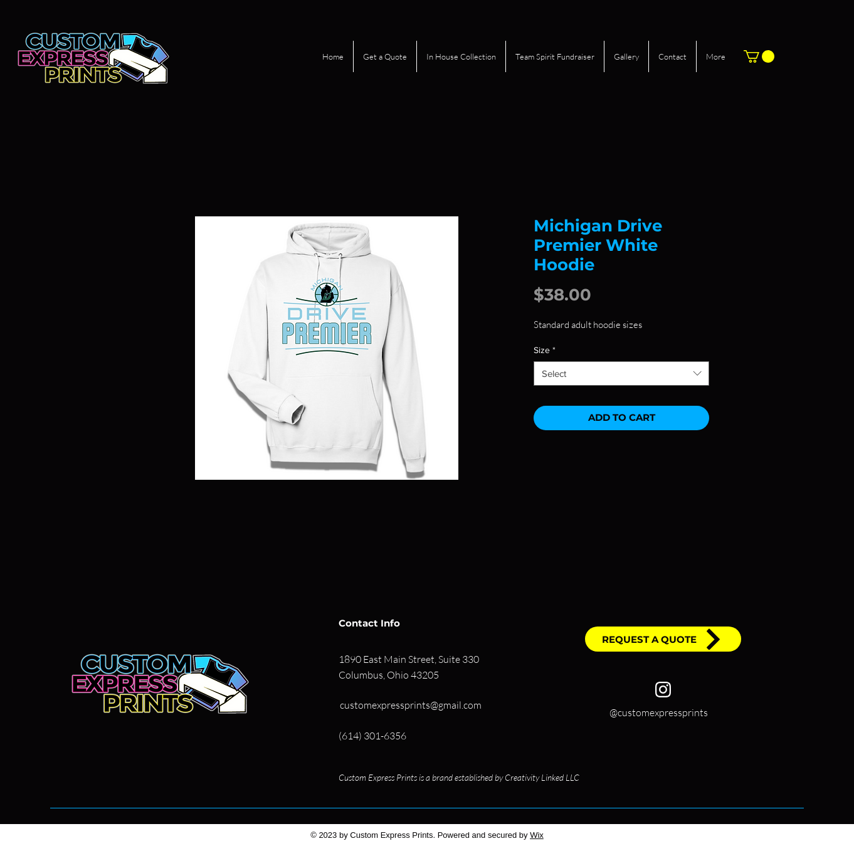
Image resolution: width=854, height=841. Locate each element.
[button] (759, 56)
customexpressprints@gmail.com (411, 705)
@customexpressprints (658, 712)
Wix (537, 835)
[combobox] (621, 373)
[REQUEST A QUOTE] (663, 639)
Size (545, 350)
